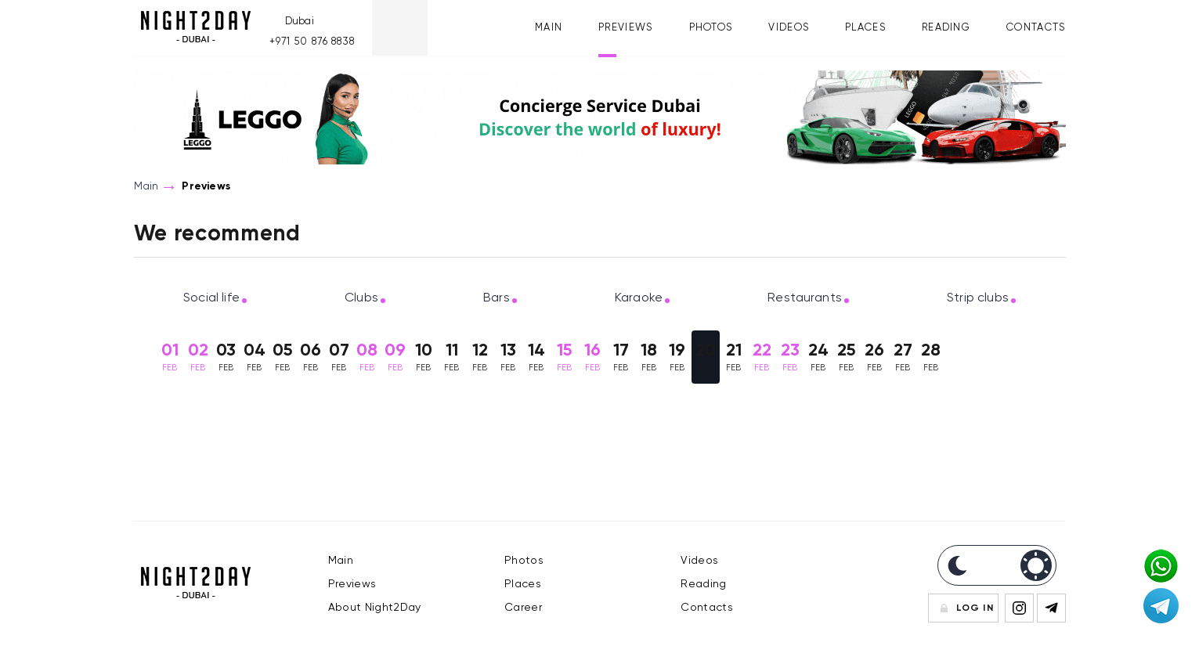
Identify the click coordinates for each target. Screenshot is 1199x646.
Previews (625, 28)
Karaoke (639, 298)
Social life (211, 298)
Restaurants (804, 298)
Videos (788, 28)
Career (523, 607)
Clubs (361, 298)
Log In (975, 608)
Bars (496, 298)
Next (1062, 359)
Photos (711, 28)
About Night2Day (374, 607)
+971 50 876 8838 (312, 42)
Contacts (1035, 28)
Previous (138, 359)
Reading (946, 28)
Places (865, 28)
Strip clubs (978, 298)
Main (548, 28)
